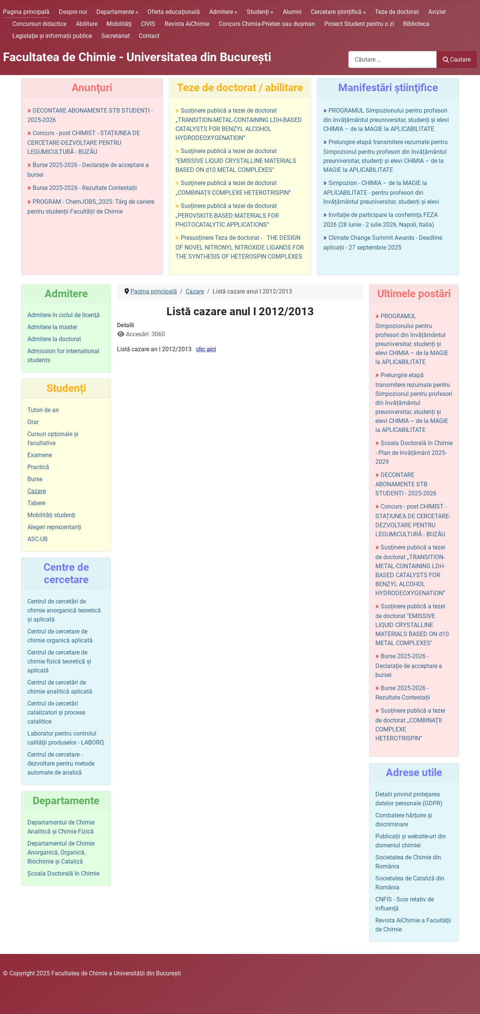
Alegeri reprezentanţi (54, 527)
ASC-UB (37, 539)
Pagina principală (26, 11)
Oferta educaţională (173, 11)
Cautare (457, 59)
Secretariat (115, 35)
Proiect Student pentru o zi (359, 23)
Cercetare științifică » (338, 11)
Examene (39, 455)
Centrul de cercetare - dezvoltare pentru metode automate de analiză (60, 763)
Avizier (437, 11)
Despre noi (73, 11)
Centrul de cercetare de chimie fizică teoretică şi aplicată (59, 661)
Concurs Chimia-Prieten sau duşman (267, 23)
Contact (149, 35)
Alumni (292, 11)
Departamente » (117, 11)
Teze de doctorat (397, 11)
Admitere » (223, 11)
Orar (33, 422)
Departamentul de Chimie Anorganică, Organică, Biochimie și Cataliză (60, 852)
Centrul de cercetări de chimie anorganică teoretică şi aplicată (64, 610)
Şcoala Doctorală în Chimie (63, 873)
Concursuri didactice (39, 23)
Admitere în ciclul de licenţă (63, 315)
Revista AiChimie (187, 23)
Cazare (36, 491)
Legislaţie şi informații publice (52, 35)
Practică (38, 467)
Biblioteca (416, 23)
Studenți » (260, 11)
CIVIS (148, 23)
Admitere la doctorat (54, 339)
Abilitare (87, 23)
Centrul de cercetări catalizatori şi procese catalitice (56, 712)
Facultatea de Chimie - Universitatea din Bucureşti (137, 57)
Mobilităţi (119, 23)
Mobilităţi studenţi (51, 515)
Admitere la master (52, 327)
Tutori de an (43, 410)
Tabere (36, 503)
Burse (34, 479)
